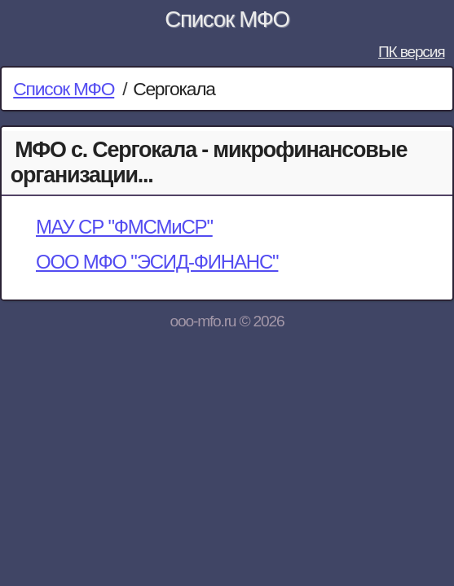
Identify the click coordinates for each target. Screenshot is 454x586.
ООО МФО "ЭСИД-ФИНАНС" (157, 262)
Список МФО (227, 19)
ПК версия (411, 51)
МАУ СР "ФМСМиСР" (124, 227)
